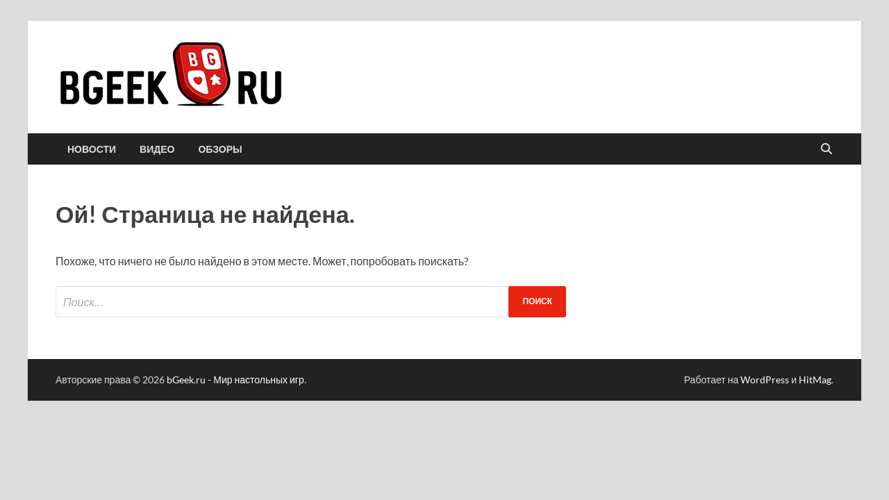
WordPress (764, 379)
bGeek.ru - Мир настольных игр (235, 379)
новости (91, 149)
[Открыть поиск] (826, 149)
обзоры (220, 149)
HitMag (815, 379)
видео (157, 149)
